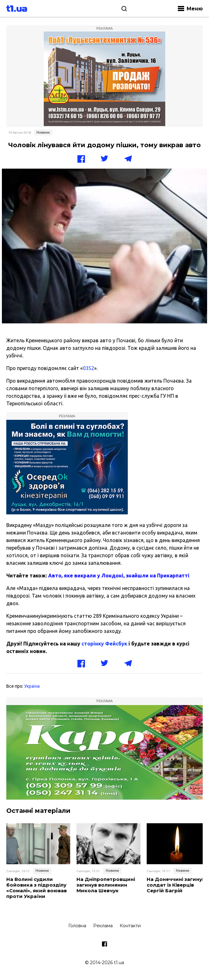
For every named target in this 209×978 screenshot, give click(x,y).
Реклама (103, 926)
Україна (32, 686)
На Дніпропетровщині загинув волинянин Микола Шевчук (105, 885)
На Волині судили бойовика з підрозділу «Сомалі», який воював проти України (36, 888)
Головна (77, 926)
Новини (43, 132)
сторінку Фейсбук (104, 643)
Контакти (130, 926)
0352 (88, 368)
